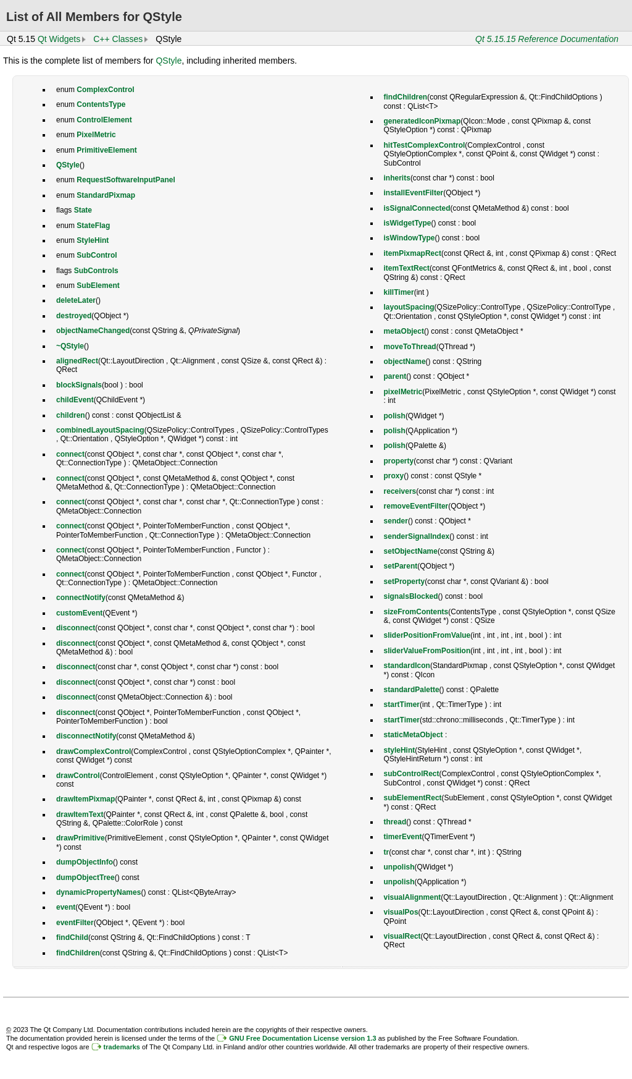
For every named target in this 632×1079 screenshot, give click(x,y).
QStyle (168, 61)
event (65, 907)
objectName (405, 361)
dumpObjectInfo (84, 862)
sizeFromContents (416, 611)
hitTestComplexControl (424, 145)
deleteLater (76, 300)
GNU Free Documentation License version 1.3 (302, 1038)
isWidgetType (407, 223)
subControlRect (411, 773)
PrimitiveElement (106, 150)
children (70, 415)
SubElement (98, 285)
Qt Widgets (59, 39)
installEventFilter (414, 192)
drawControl (78, 775)
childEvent (75, 400)
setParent (401, 566)
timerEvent (403, 836)
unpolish (399, 867)
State (83, 210)
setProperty (404, 581)
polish (394, 416)
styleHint (399, 750)
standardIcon (407, 665)
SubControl (97, 255)
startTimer (402, 704)
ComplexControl (105, 89)
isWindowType (409, 238)
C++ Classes (118, 39)
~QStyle (70, 346)
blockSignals (79, 385)
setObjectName (411, 551)
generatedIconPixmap (422, 121)
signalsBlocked (411, 596)
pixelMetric (403, 391)
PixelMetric (96, 134)
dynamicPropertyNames (98, 892)
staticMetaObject (413, 734)
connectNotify (81, 597)
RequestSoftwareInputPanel (126, 180)
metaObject (404, 331)
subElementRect (413, 797)
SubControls (96, 270)
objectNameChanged (93, 330)
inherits (397, 178)
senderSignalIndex (417, 536)
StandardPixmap (106, 195)
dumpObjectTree (85, 877)
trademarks (122, 1047)
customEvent (79, 613)
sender (396, 521)
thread (395, 822)
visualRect (402, 936)
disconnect (75, 628)
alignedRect (77, 361)
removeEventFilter (416, 506)
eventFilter (75, 922)
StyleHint (93, 240)
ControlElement (104, 120)
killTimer (399, 292)
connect (70, 454)
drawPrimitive (80, 838)
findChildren (78, 953)
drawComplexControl (93, 751)
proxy (394, 476)
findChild (72, 937)
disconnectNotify (86, 736)
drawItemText (79, 814)
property (399, 461)
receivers (400, 491)
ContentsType (101, 104)
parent (395, 376)
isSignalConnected (417, 208)
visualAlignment (412, 897)
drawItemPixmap (85, 799)
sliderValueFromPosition (427, 650)
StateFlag (93, 225)
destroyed (73, 315)
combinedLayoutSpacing (100, 430)
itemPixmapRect (412, 253)
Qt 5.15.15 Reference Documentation (546, 39)
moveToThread (410, 346)
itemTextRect (407, 268)
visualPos (401, 912)
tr (386, 852)
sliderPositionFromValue (427, 635)
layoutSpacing (409, 307)
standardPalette (411, 689)
